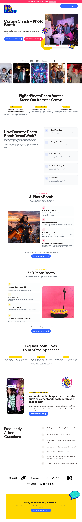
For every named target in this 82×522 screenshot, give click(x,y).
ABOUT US (55, 6)
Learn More (52, 1)
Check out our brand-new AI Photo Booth (38, 1)
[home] (10, 8)
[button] (48, 6)
